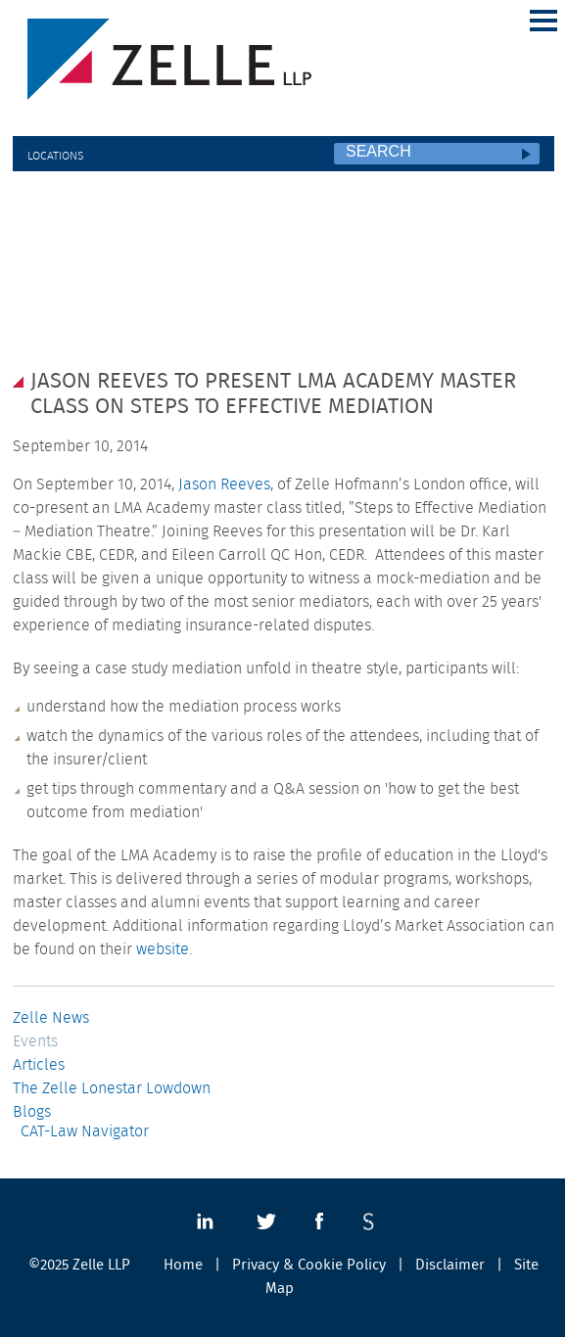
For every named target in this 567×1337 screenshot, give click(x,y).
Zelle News (51, 1018)
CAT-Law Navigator (85, 1131)
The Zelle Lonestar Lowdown (112, 1088)
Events (35, 1041)
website (162, 949)
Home (183, 1265)
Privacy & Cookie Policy (309, 1265)
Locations (55, 155)
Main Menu (543, 20)
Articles (39, 1065)
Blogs (32, 1112)
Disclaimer (450, 1265)
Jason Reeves (224, 484)
